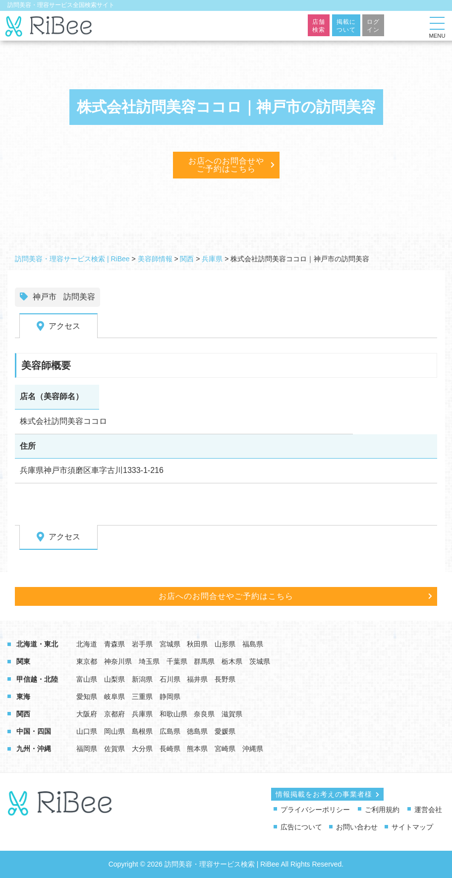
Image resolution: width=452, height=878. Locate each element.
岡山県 (114, 731)
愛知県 (86, 697)
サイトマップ (412, 827)
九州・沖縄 (33, 749)
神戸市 (44, 297)
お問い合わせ (357, 827)
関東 (23, 661)
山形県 (225, 644)
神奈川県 (118, 661)
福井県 (197, 679)
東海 (23, 697)
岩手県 (142, 644)
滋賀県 (232, 714)
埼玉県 (149, 661)
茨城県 (259, 661)
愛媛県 (225, 731)
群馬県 (204, 661)
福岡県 (86, 749)
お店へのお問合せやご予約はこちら (226, 165)
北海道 (86, 644)
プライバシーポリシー (315, 810)
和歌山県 (173, 714)
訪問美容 (79, 297)
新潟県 (142, 679)
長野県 (225, 679)
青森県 (114, 644)
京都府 (114, 714)
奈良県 (204, 714)
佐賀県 (114, 749)
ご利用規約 (382, 810)
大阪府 (86, 714)
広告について (301, 827)
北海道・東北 (37, 644)
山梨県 (114, 679)
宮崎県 (225, 749)
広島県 (170, 731)
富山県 (86, 679)
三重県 (142, 697)
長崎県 (170, 749)
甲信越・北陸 (37, 679)
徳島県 (197, 731)
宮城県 (170, 644)
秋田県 (197, 644)
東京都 (86, 661)
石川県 (170, 679)
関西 (23, 714)
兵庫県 (142, 714)
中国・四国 (33, 731)
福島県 (252, 644)
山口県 (86, 731)
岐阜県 (114, 697)
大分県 (142, 749)
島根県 (142, 731)
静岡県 (170, 697)
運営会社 (428, 810)
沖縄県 (252, 749)
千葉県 (177, 661)
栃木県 (232, 661)
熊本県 (197, 749)
